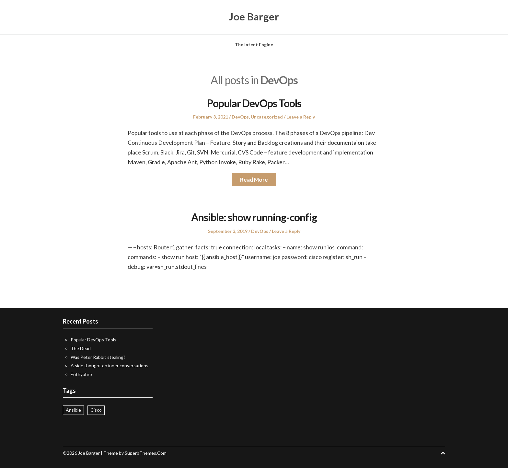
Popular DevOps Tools (254, 102)
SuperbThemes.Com (146, 453)
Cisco (96, 410)
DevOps (240, 117)
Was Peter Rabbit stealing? (98, 357)
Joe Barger (254, 16)
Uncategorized (267, 117)
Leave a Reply (300, 117)
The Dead (81, 348)
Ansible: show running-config (254, 216)
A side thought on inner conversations (109, 365)
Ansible (73, 410)
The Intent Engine (254, 44)
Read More (254, 179)
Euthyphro (81, 374)
